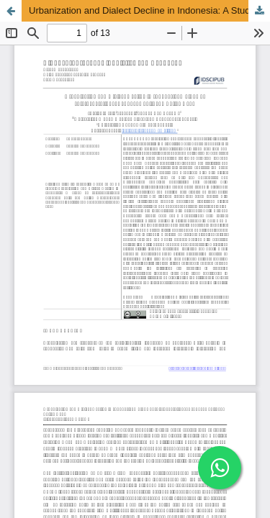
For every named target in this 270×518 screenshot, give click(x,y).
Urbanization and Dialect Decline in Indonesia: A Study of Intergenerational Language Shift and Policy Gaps (149, 10)
